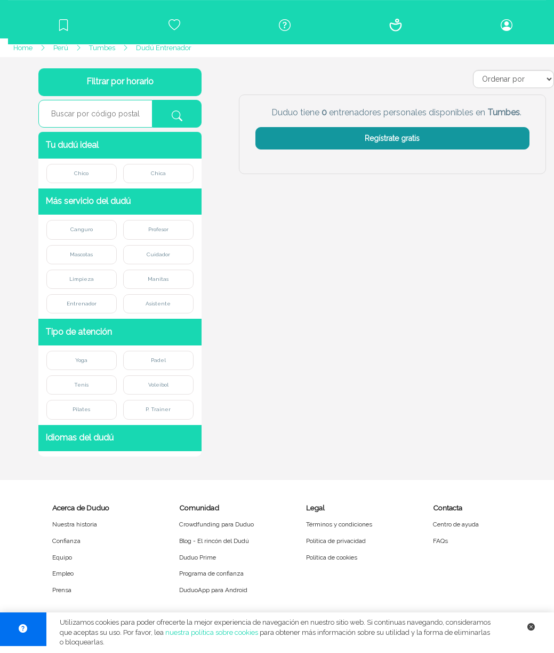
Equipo (62, 557)
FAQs (440, 541)
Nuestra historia (74, 524)
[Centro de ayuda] (285, 25)
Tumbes (102, 48)
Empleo (63, 573)
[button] (120, 145)
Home (23, 48)
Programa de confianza (211, 573)
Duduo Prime (197, 557)
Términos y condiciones (339, 524)
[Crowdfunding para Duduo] (174, 25)
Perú (60, 48)
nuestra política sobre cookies (211, 632)
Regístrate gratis (392, 138)
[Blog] (63, 25)
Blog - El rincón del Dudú (214, 541)
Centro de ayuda (456, 524)
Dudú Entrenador (163, 48)
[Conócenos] (396, 25)
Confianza (66, 541)
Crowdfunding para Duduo (216, 524)
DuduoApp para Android (213, 590)
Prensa (61, 590)
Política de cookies (331, 557)
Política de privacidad (336, 541)
